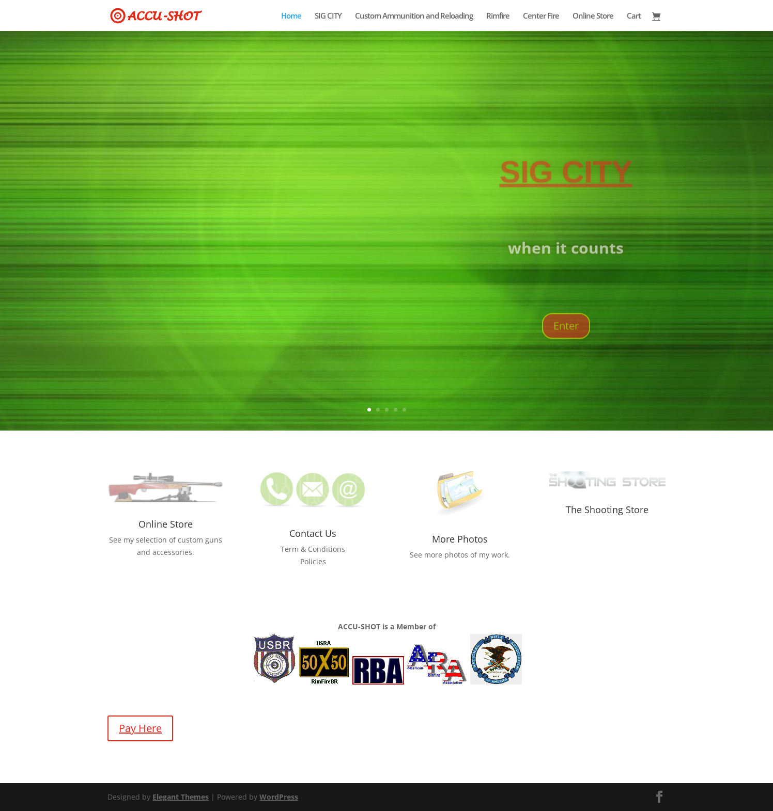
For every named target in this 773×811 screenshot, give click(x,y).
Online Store (593, 16)
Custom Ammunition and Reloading (414, 16)
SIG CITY (328, 16)
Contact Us (312, 533)
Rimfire (497, 16)
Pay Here (140, 728)
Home (291, 16)
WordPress (278, 797)
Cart (634, 16)
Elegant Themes (180, 797)
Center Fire (541, 16)
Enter (566, 345)
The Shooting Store (607, 509)
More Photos (460, 539)
